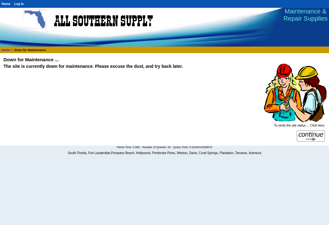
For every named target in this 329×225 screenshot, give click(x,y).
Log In (19, 4)
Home (6, 4)
